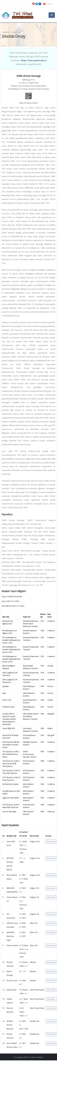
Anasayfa (5, 32)
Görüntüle (51, 841)
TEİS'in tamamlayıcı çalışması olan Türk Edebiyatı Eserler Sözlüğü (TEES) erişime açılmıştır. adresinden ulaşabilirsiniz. (28, 58)
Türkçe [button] (48, 4)
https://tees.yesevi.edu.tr (33, 60)
